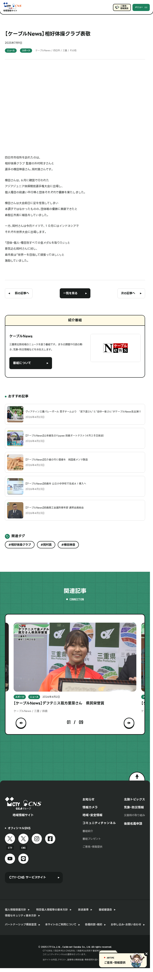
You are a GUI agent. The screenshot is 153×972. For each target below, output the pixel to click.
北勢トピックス (134, 799)
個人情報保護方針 (15, 910)
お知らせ (88, 799)
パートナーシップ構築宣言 (21, 925)
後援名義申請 (133, 823)
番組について (22, 363)
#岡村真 (46, 544)
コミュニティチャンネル (99, 823)
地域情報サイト (10, 10)
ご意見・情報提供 (124, 7)
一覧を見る (70, 293)
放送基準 (83, 910)
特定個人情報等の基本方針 (52, 910)
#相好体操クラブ (20, 544)
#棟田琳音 (68, 544)
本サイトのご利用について (60, 925)
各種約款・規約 (93, 925)
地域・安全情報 (92, 815)
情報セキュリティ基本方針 (20, 916)
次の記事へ (128, 293)
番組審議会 (105, 910)
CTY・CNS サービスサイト (27, 877)
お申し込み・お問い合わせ (126, 925)
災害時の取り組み (134, 815)
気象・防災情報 (134, 807)
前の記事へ (22, 293)
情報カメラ (90, 807)
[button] (21, 722)
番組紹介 (87, 831)
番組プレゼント (91, 839)
